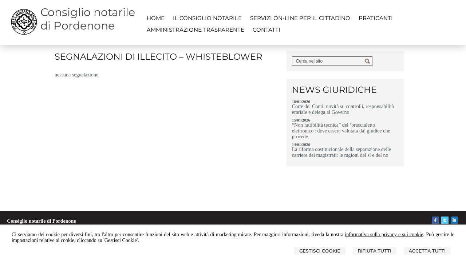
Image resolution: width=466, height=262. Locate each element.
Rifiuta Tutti (374, 251)
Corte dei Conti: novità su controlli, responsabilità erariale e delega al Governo (343, 109)
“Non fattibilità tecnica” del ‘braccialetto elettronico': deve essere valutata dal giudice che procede (341, 130)
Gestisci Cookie (319, 251)
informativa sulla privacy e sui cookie (384, 234)
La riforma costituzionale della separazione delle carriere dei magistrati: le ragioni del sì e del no (341, 152)
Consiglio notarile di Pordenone (87, 18)
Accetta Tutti (427, 251)
